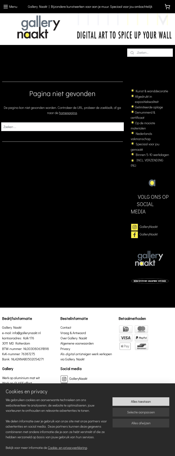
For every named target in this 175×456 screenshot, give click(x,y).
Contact (65, 327)
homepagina (68, 113)
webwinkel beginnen (159, 439)
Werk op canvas (13, 388)
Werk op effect (17, 383)
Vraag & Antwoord (73, 333)
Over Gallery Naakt (73, 338)
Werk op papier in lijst (17, 404)
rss (143, 439)
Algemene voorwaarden (77, 343)
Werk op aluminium (15, 420)
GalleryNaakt (149, 226)
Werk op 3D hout (13, 399)
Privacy (65, 348)
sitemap (135, 439)
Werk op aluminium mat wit (21, 378)
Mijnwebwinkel (94, 447)
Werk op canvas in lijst (17, 393)
